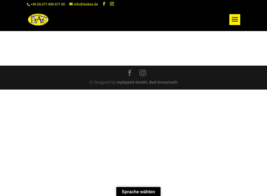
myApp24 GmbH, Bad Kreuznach (146, 82)
